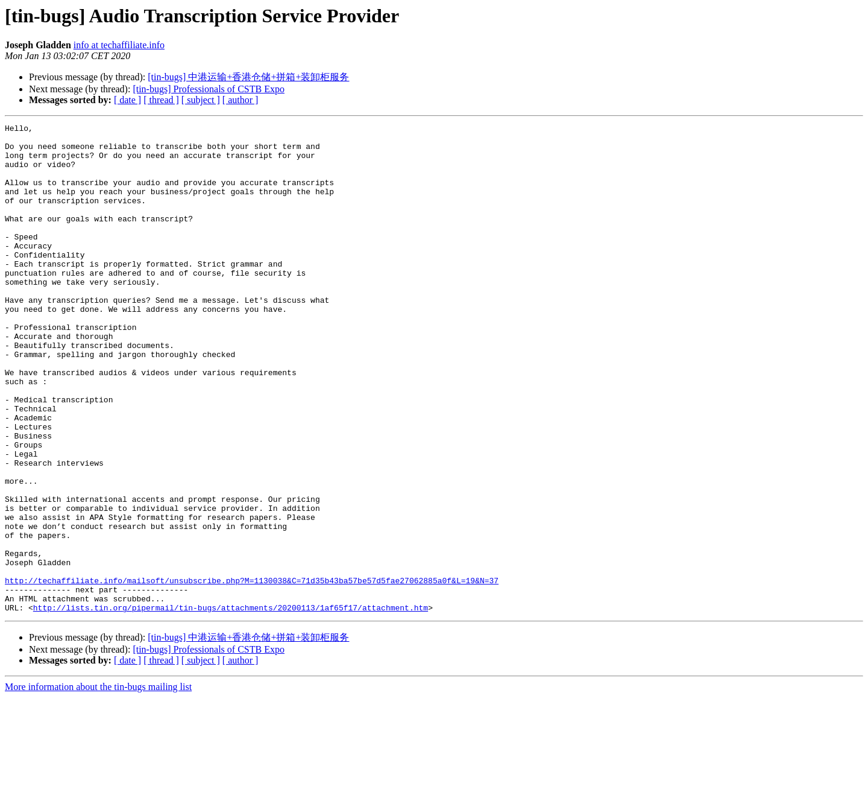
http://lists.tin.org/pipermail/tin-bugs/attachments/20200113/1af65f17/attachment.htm (230, 705)
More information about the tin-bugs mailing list (98, 784)
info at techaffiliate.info (119, 45)
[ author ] (240, 100)
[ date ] (127, 100)
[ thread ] (161, 100)
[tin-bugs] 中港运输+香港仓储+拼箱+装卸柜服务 (248, 77)
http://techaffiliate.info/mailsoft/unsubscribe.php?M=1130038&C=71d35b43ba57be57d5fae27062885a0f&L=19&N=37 (251, 672)
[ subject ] (200, 100)
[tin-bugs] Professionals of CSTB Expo (209, 89)
